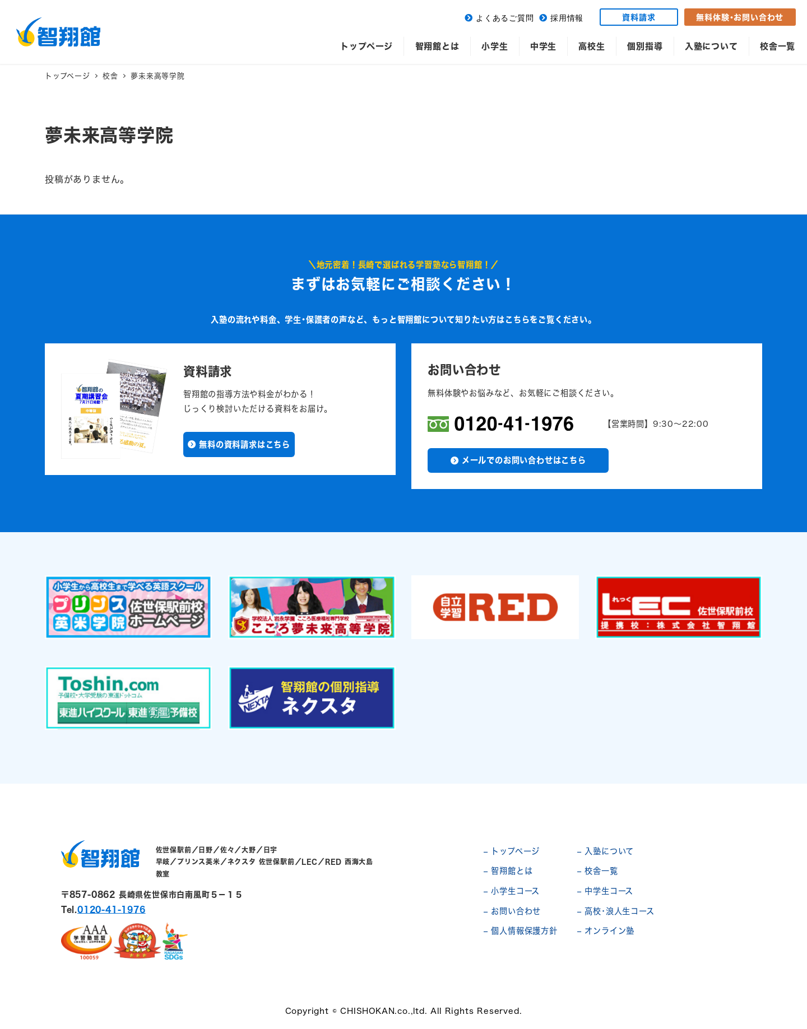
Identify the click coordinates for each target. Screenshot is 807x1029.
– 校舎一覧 (597, 871)
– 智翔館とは (508, 871)
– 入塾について (605, 851)
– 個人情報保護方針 (521, 930)
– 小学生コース (512, 891)
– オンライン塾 (605, 930)
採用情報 (566, 18)
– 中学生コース (605, 891)
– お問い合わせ (512, 911)
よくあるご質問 (505, 18)
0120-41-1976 (111, 909)
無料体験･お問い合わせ (739, 17)
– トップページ (512, 851)
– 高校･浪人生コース (616, 911)
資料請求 (638, 17)
